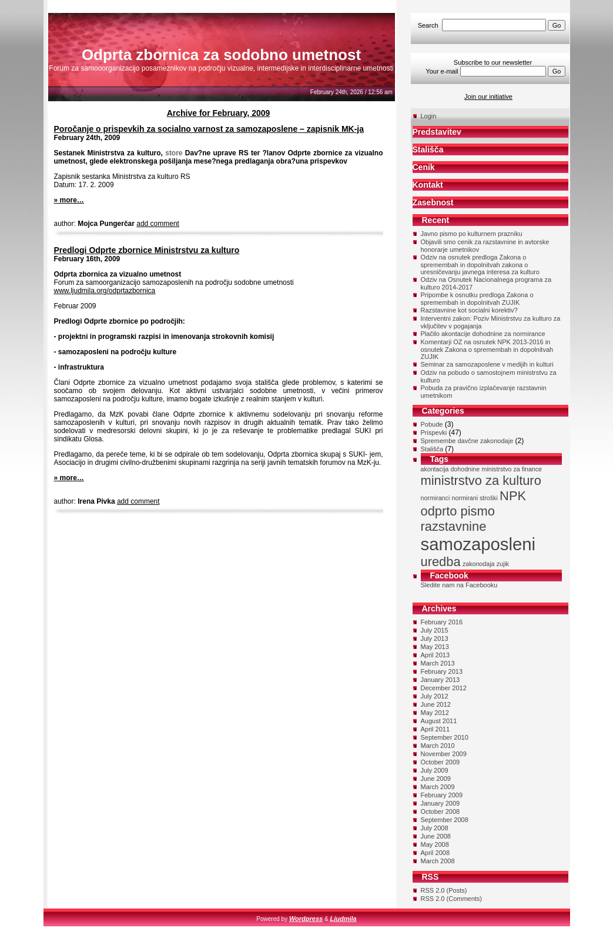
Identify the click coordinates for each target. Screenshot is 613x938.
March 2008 (438, 860)
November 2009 (444, 753)
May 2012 (435, 712)
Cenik (424, 167)
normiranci (435, 497)
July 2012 (434, 696)
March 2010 (438, 745)
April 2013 (435, 654)
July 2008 (434, 827)
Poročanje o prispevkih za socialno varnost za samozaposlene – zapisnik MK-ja (209, 129)
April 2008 (435, 852)
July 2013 (434, 638)
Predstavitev (437, 132)
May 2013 (435, 646)
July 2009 (434, 770)
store (173, 153)
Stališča (428, 149)
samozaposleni (478, 544)
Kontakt (428, 184)
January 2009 (440, 803)
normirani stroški (475, 497)
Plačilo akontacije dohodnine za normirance (483, 333)
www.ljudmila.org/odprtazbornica (105, 291)
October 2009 (440, 762)
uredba (441, 561)
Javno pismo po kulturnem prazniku (471, 233)
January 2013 (440, 679)
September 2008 (444, 819)
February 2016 (442, 622)
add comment (157, 223)
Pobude (432, 424)
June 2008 (436, 836)
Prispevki (434, 432)
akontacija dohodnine (450, 469)
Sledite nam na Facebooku (459, 584)
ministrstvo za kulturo (481, 480)
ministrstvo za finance (512, 469)
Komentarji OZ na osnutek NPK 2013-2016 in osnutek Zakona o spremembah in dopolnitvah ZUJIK (487, 349)
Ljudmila (343, 918)
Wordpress (306, 918)
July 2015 (434, 630)
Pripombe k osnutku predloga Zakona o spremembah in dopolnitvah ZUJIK (477, 298)
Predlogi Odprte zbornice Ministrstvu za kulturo (147, 250)
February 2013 (442, 671)
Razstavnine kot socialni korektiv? (469, 310)
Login (429, 115)
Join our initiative (488, 96)
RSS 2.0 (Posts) (444, 890)
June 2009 (436, 778)
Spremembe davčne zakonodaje (467, 440)
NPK (513, 495)
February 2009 (442, 795)
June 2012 (436, 704)
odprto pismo (458, 511)
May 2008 (435, 844)
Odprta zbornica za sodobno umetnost (221, 55)
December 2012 (444, 687)
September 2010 (444, 737)
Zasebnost (433, 202)
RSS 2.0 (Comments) (452, 898)
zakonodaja (479, 563)
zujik (503, 563)
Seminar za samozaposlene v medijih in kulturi (487, 364)
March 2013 (438, 663)
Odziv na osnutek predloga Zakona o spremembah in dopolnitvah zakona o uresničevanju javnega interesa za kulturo (480, 264)
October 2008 (440, 811)
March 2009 (438, 786)
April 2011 (435, 729)
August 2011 (439, 720)
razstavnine (454, 526)
